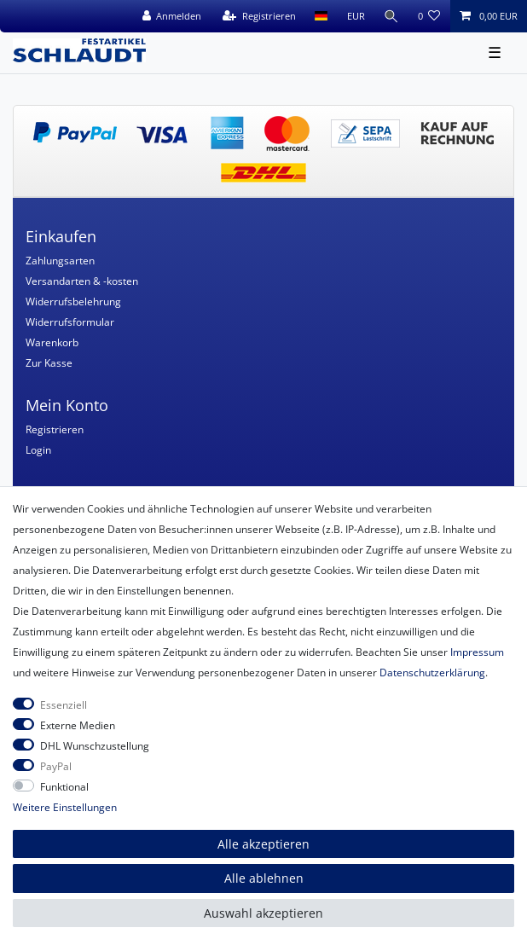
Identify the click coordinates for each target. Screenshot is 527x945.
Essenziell (63, 705)
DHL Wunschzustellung (94, 746)
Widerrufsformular (70, 322)
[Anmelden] (171, 16)
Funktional (64, 787)
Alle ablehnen (264, 878)
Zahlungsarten (60, 260)
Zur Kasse (49, 363)
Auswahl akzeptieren (263, 913)
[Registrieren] (259, 16)
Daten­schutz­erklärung (432, 672)
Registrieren (55, 429)
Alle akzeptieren (263, 844)
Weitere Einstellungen (65, 807)
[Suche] (391, 16)
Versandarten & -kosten (82, 281)
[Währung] (355, 16)
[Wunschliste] (429, 16)
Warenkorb (52, 342)
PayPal (56, 766)
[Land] (321, 16)
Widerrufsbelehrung (73, 301)
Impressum (477, 652)
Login (38, 450)
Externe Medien (77, 725)
